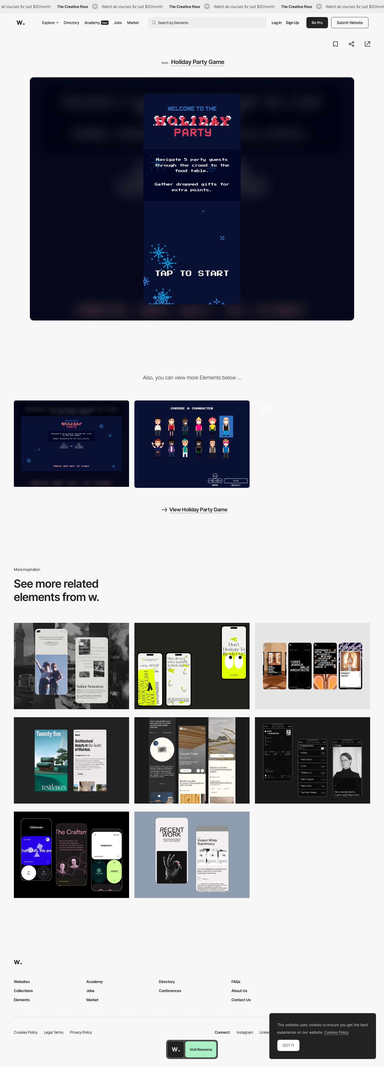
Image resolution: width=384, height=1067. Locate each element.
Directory (71, 22)
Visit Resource (201, 1049)
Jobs (118, 22)
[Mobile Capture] (192, 855)
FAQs (235, 981)
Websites (22, 981)
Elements (22, 999)
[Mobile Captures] (71, 855)
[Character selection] (192, 444)
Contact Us (241, 999)
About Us (239, 990)
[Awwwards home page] (176, 1049)
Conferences (170, 990)
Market (133, 22)
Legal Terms (53, 1032)
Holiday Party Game (197, 62)
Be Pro (317, 22)
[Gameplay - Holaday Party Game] (312, 443)
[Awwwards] (21, 23)
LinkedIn (266, 1032)
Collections (23, 990)
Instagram (245, 1032)
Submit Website (350, 22)
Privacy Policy (81, 1032)
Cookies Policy (26, 1032)
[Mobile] (192, 666)
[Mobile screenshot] (71, 666)
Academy (97, 22)
